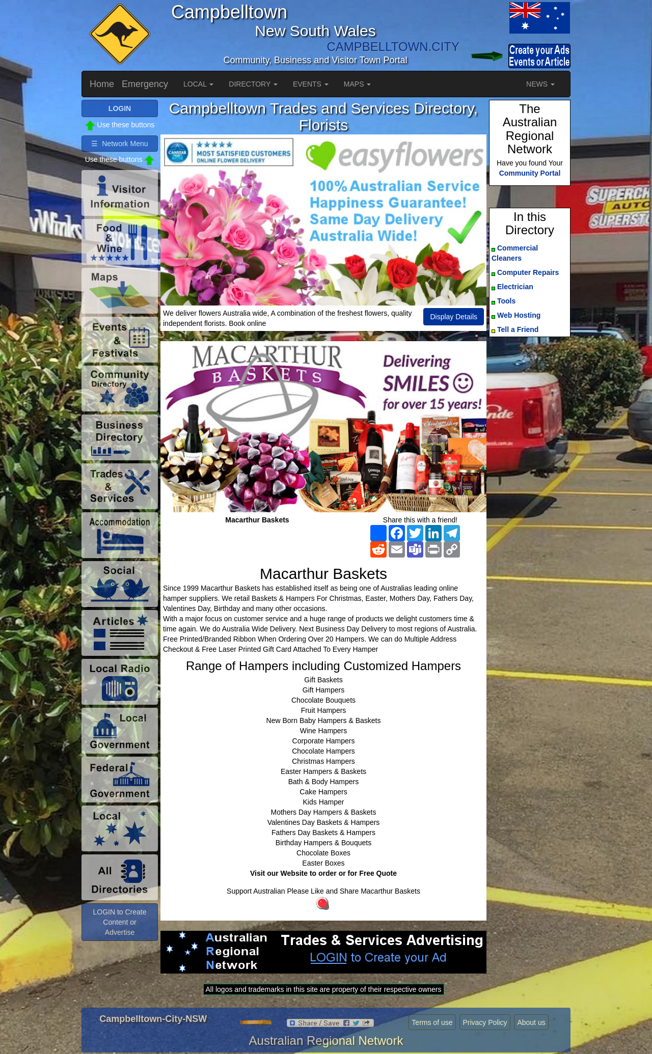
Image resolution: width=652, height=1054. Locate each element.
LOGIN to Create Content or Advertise (119, 922)
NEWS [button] (540, 84)
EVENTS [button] (311, 84)
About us (531, 1022)
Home (102, 84)
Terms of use (432, 1022)
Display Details (453, 317)
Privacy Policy (485, 1022)
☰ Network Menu (119, 144)
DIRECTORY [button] (253, 84)
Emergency (145, 84)
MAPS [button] (357, 84)
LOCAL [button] (198, 84)
